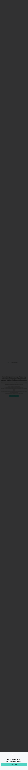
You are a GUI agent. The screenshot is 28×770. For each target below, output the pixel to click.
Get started (23, 1)
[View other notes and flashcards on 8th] (10, 90)
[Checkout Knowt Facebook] (14, 754)
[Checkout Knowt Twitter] (17, 754)
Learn (11, 95)
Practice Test (19, 95)
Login (18, 1)
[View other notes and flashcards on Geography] (5, 90)
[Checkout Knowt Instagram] (10, 754)
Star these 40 (22, 136)
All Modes (5, 94)
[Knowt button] (24, 15)
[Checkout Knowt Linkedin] (21, 754)
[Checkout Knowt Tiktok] (7, 754)
